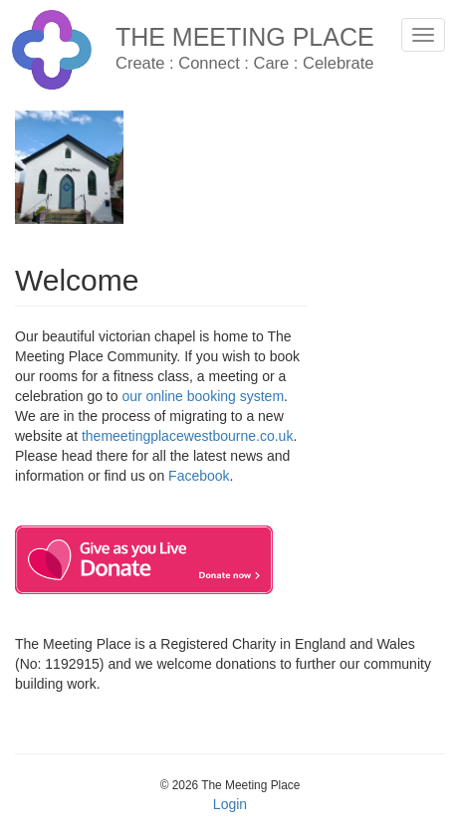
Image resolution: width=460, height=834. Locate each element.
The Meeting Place (244, 37)
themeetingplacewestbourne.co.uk (187, 436)
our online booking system (202, 396)
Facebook (198, 476)
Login (230, 804)
